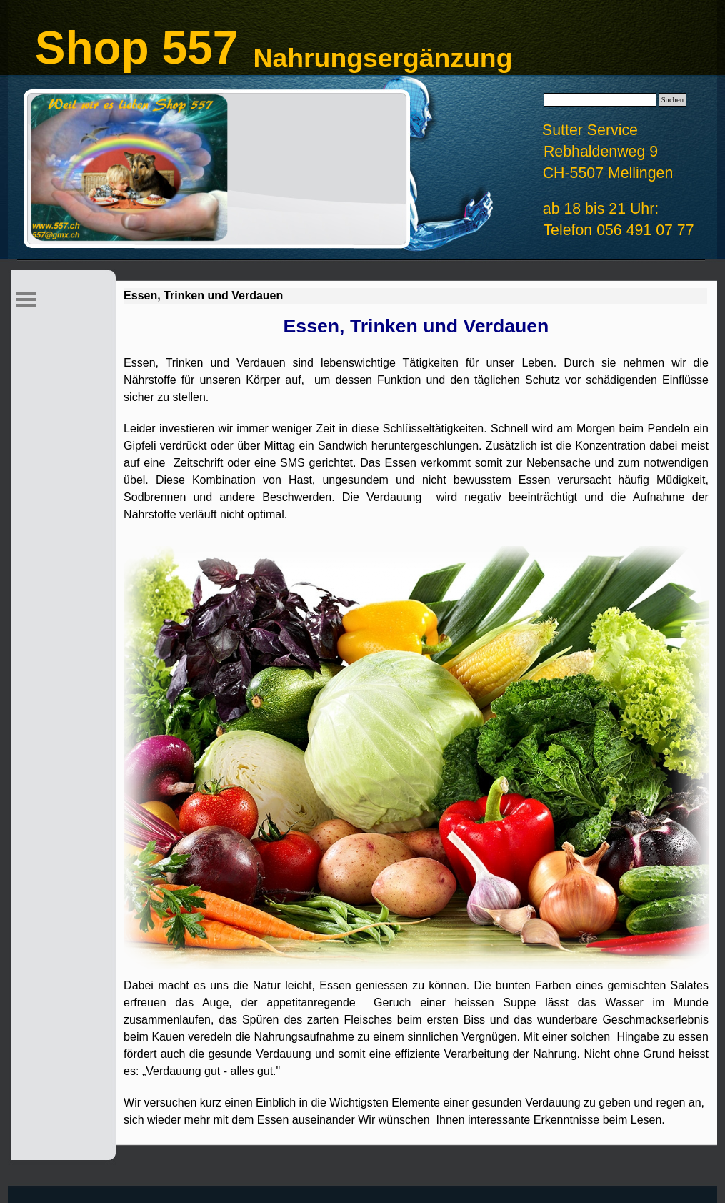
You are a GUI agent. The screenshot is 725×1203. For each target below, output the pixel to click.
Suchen (672, 100)
